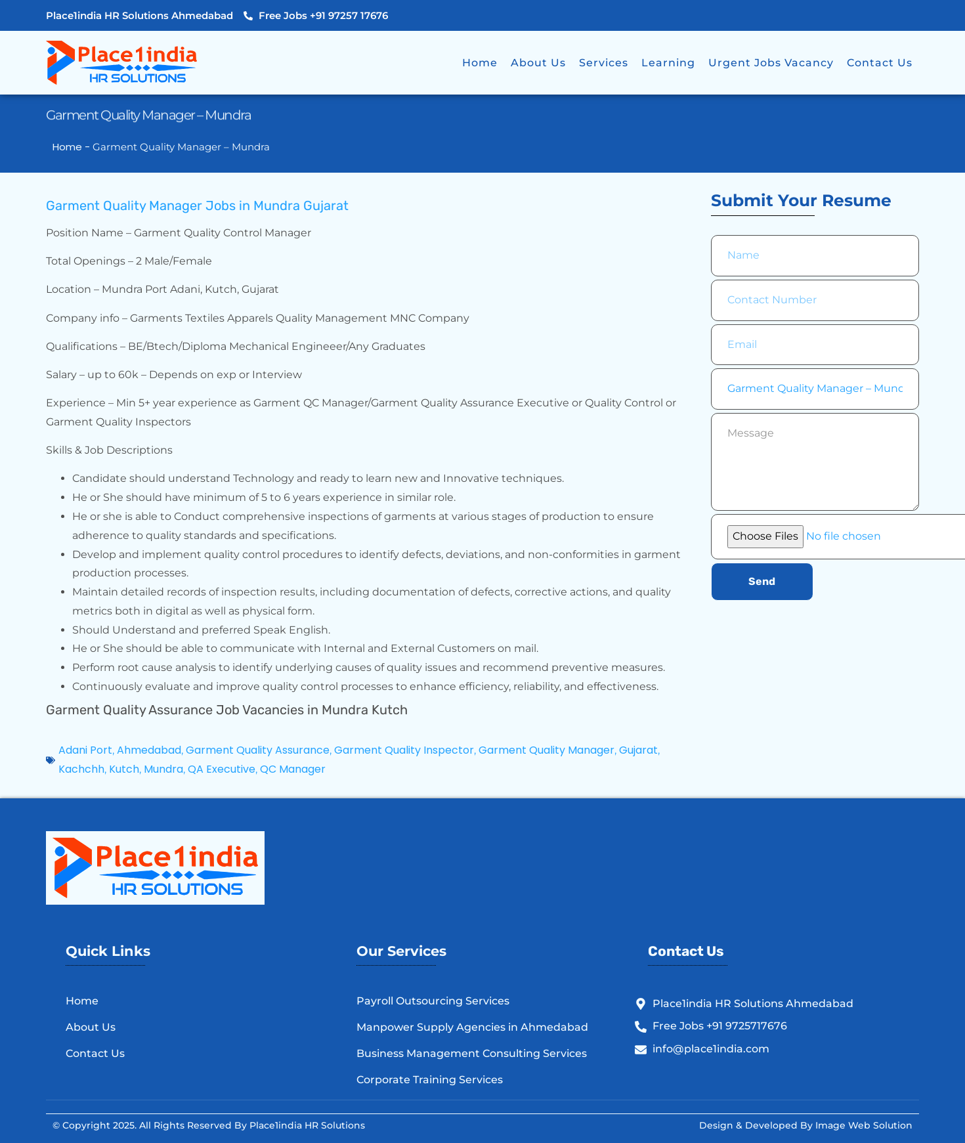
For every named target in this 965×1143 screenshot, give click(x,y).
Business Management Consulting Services (471, 1053)
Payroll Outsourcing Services (432, 1001)
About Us (538, 62)
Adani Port (85, 750)
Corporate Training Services (429, 1079)
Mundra (163, 769)
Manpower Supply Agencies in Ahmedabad (472, 1027)
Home (480, 62)
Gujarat (638, 750)
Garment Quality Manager (546, 750)
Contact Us (879, 62)
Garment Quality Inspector (404, 750)
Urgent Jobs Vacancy (771, 62)
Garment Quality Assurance (258, 750)
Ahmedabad (149, 750)
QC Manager (293, 769)
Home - (73, 147)
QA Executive (221, 769)
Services (603, 62)
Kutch (124, 769)
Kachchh (81, 769)
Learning (668, 62)
